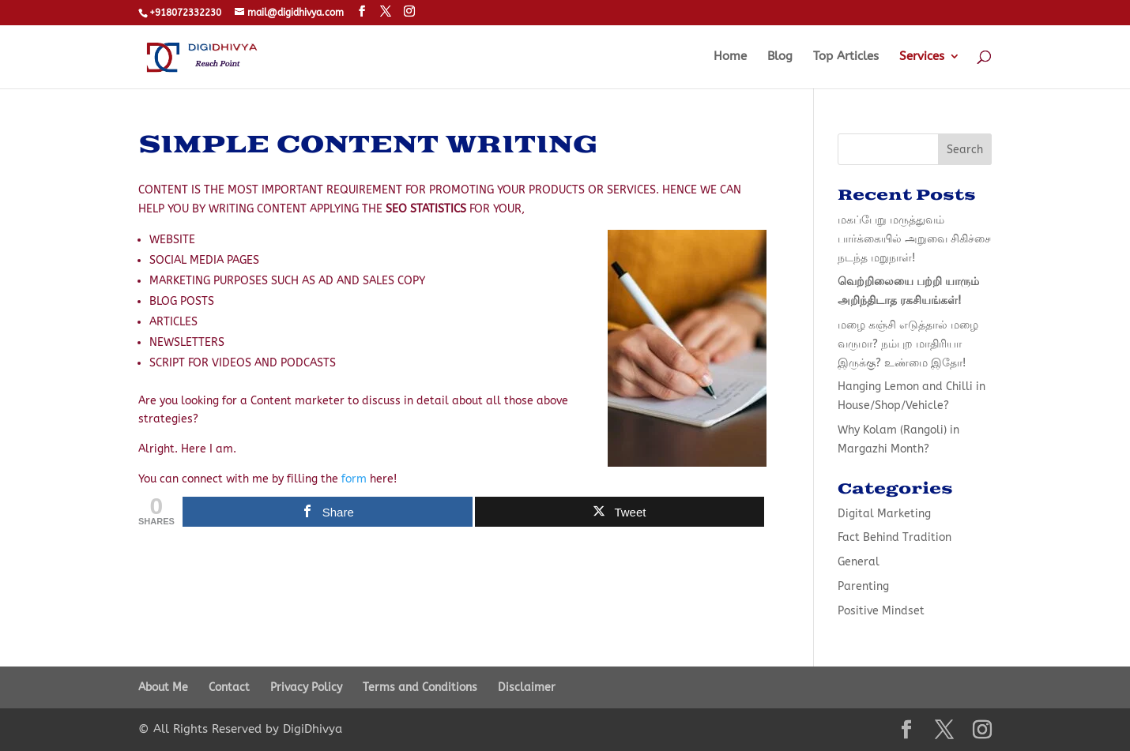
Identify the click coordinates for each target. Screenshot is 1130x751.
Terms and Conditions (420, 687)
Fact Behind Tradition (894, 537)
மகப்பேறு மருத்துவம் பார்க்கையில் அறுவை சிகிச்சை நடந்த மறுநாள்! (914, 239)
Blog (780, 57)
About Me (163, 687)
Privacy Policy (306, 687)
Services (921, 57)
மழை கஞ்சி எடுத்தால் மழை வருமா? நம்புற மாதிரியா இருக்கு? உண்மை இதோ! (908, 344)
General (859, 562)
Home (730, 57)
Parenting (863, 586)
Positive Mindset (881, 611)
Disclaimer (527, 687)
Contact (229, 687)
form (354, 479)
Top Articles (846, 57)
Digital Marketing (884, 513)
